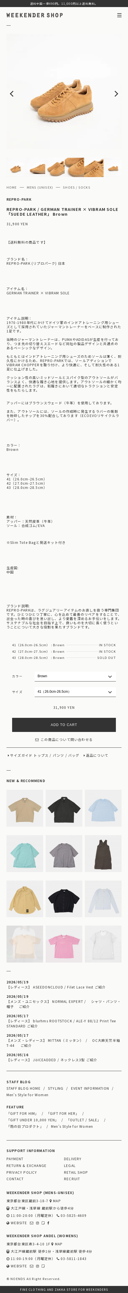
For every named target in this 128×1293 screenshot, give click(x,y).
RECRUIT (72, 1178)
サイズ (17, 691)
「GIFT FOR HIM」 (22, 1113)
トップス (41, 755)
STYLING (55, 1088)
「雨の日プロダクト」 (25, 1126)
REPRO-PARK (19, 199)
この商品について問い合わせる (64, 739)
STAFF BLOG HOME (23, 1088)
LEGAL (70, 1165)
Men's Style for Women (27, 1094)
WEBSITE (16, 1222)
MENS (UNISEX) (40, 187)
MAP (55, 1200)
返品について (97, 755)
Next (110, 91)
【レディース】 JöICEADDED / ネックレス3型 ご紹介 (51, 1059)
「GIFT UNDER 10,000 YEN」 (32, 1119)
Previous (18, 91)
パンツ (58, 755)
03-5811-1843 (72, 1258)
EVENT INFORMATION (90, 1088)
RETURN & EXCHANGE (26, 1165)
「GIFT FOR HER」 (63, 1113)
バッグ (74, 755)
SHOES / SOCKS (77, 187)
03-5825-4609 (72, 1215)
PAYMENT (14, 1158)
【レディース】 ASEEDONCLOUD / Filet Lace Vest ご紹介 (56, 987)
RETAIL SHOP (76, 1172)
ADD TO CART (64, 725)
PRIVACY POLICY (21, 1172)
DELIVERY (73, 1158)
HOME (11, 187)
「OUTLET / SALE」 (83, 1119)
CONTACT (15, 1178)
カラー (17, 676)
